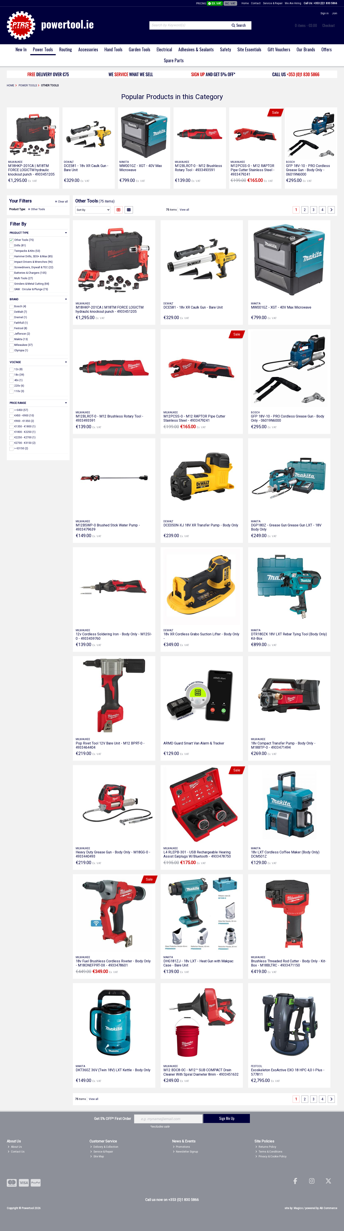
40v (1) (18, 380)
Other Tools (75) (24, 239)
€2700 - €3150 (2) (25, 442)
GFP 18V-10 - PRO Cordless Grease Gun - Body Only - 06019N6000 (308, 170)
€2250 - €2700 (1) (25, 437)
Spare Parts (174, 60)
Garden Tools (139, 49)
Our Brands (306, 49)
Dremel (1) (20, 317)
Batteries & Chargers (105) (30, 272)
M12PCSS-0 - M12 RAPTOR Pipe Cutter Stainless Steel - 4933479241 (252, 170)
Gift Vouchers (279, 49)
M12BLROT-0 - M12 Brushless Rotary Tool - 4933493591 (198, 168)
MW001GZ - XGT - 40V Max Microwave (281, 307)
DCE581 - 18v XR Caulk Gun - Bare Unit (193, 307)
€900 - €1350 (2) (24, 421)
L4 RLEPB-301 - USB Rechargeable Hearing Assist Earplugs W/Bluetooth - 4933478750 (197, 854)
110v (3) (19, 391)
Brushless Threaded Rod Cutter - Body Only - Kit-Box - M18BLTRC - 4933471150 (288, 963)
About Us (15, 1146)
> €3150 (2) (21, 448)
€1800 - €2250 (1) (25, 431)
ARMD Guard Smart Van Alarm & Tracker (193, 743)
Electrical (164, 49)
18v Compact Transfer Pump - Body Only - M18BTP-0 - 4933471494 (283, 745)
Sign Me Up (226, 1118)
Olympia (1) (21, 350)
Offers (326, 49)
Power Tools (43, 49)
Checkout (328, 25)
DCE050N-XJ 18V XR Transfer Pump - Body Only (200, 525)
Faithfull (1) (21, 322)
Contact (256, 3)
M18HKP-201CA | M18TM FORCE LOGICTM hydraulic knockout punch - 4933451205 (31, 170)
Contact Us (16, 1151)
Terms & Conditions (268, 1151)
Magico (298, 1208)
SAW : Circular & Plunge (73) (31, 289)
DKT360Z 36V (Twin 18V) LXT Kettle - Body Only (113, 1070)
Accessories (88, 49)
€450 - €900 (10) (24, 415)
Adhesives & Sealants (196, 49)
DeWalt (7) (20, 311)
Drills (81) (20, 245)
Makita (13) (21, 339)
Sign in (325, 13)
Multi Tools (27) (23, 278)
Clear (61, 201)
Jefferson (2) (22, 333)
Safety (225, 49)
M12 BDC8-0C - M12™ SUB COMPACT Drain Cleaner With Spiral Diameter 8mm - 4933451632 (201, 1072)
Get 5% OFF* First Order (112, 1119)
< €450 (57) (21, 410)
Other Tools (36, 209)
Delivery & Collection (104, 1146)
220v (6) (19, 385)
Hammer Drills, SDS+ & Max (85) (33, 256)
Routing (65, 49)
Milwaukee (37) (23, 344)
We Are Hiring (293, 3)
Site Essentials (249, 49)
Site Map (97, 1156)
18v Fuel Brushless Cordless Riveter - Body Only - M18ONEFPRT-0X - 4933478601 (113, 963)
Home (245, 3)
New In (21, 49)
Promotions (181, 1146)
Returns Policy (265, 1146)
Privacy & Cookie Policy (271, 1156)
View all (184, 209)
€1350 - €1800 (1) (25, 426)
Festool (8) (20, 328)
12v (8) (18, 369)
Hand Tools (113, 49)
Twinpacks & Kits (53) (27, 250)
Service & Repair (273, 3)
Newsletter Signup (185, 1151)
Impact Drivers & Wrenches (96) (33, 261)
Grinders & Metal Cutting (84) (31, 283)
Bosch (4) (20, 306)
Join (334, 13)
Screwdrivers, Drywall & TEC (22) (33, 267)
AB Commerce (328, 1208)
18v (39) (19, 374)
